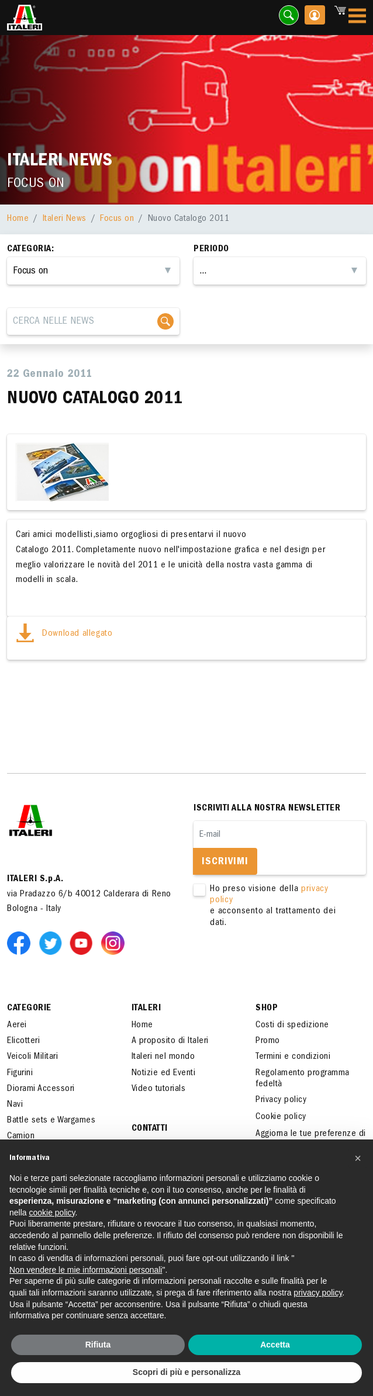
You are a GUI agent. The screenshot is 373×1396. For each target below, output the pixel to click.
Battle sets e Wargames (51, 1120)
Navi (15, 1105)
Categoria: (30, 249)
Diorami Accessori (41, 1089)
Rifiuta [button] (98, 1344)
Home (18, 219)
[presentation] (282, 966)
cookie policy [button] (52, 1212)
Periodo (211, 249)
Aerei (17, 1025)
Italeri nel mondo (163, 1057)
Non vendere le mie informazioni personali (85, 1269)
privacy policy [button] (317, 1292)
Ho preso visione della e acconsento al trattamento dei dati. (273, 906)
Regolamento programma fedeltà (302, 1079)
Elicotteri (23, 1041)
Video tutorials (159, 1089)
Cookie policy (280, 1117)
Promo (267, 1041)
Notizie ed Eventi (164, 1073)
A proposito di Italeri (170, 1041)
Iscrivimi (225, 862)
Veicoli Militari (32, 1057)
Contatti (150, 1129)
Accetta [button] (275, 1344)
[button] (357, 1158)
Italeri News (65, 219)
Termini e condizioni (292, 1057)
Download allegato (64, 634)
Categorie (29, 1008)
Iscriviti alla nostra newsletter (267, 808)
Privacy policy (280, 1100)
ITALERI (146, 1008)
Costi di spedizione (292, 1025)
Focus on (117, 219)
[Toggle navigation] (357, 18)
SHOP (266, 1008)
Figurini (20, 1073)
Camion (20, 1136)
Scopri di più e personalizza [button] (186, 1372)
